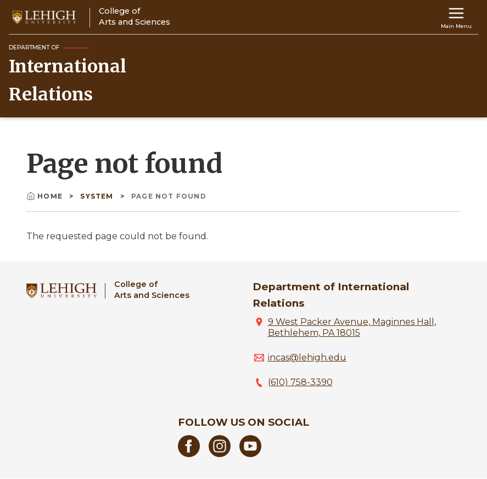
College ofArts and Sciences (151, 289)
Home (45, 196)
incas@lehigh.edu (307, 357)
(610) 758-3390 (300, 382)
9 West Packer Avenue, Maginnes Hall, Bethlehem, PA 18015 (352, 327)
